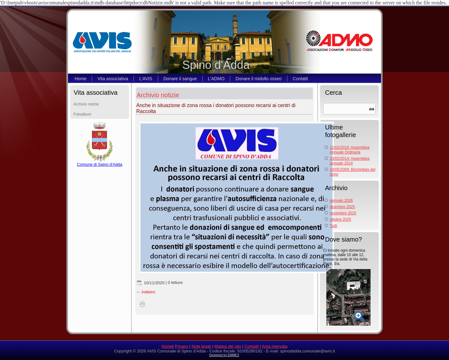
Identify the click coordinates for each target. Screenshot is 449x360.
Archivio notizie (86, 104)
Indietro (148, 292)
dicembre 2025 (342, 207)
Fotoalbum (82, 114)
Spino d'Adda (215, 64)
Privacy (181, 346)
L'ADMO (216, 78)
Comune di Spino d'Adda (99, 162)
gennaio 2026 (341, 200)
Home (80, 78)
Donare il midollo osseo (259, 78)
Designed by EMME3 (224, 355)
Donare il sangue (180, 78)
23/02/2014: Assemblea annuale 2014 (349, 160)
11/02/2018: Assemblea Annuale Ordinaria (349, 149)
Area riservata (274, 346)
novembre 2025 (343, 213)
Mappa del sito (227, 346)
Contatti (300, 78)
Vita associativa (112, 78)
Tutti (333, 226)
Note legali (201, 346)
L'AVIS (145, 78)
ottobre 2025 (340, 219)
